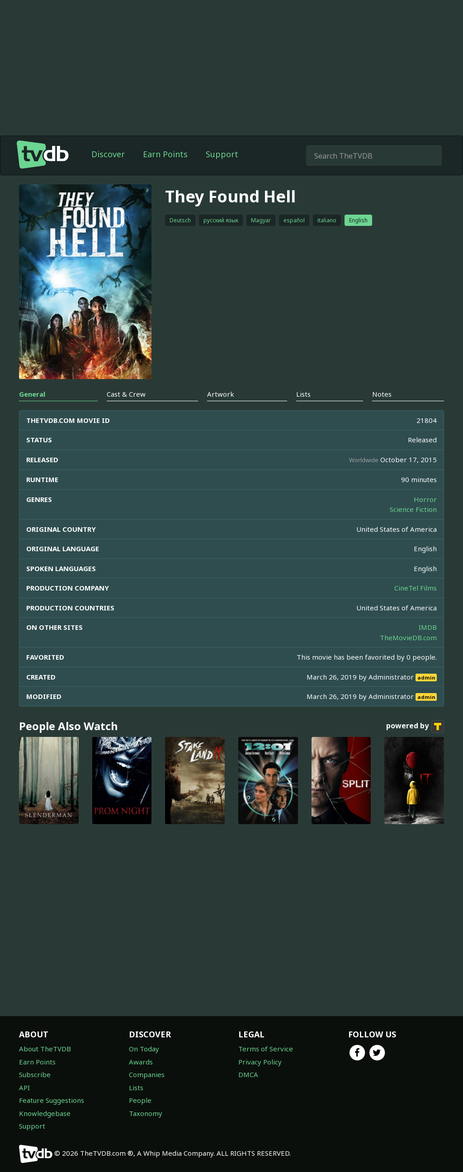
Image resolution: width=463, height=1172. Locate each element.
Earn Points (165, 154)
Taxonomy (145, 1113)
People (140, 1100)
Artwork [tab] (220, 393)
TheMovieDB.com (408, 637)
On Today (144, 1048)
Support (222, 154)
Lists (136, 1087)
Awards (141, 1061)
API (24, 1087)
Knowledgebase (45, 1113)
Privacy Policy (260, 1061)
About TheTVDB (45, 1048)
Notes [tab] (382, 393)
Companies (147, 1074)
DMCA (248, 1074)
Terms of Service (265, 1048)
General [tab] (32, 393)
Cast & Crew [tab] (126, 393)
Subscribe (35, 1074)
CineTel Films (415, 587)
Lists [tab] (303, 393)
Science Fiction (413, 509)
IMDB (428, 627)
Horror (425, 499)
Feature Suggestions (51, 1100)
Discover (108, 154)
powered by (415, 726)
